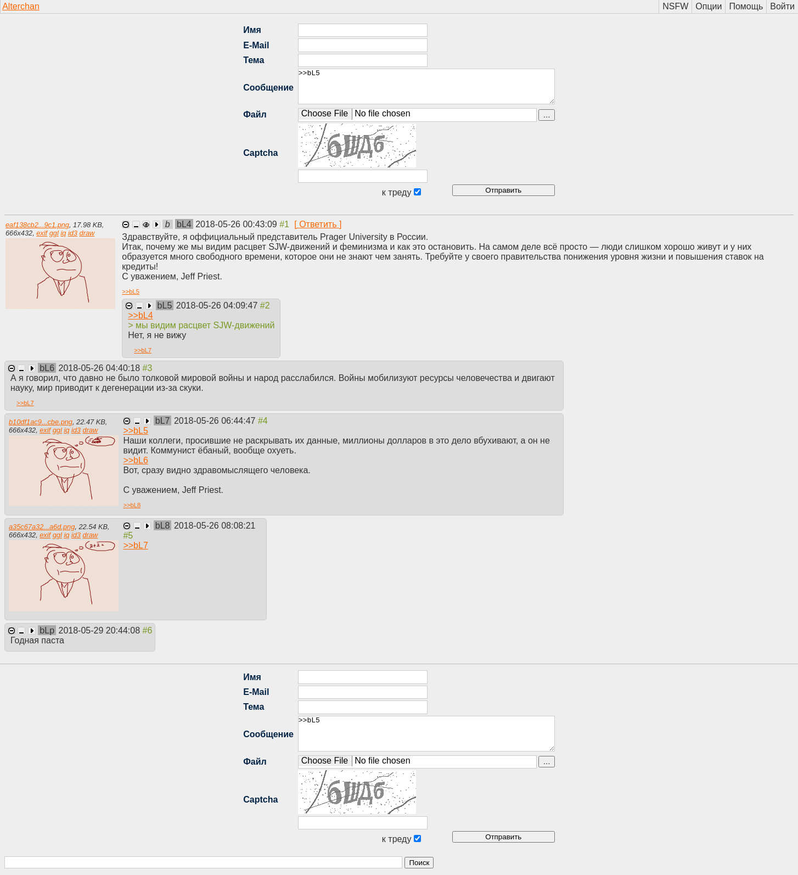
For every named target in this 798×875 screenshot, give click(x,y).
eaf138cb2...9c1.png (37, 225)
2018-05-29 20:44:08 (101, 630)
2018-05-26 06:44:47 (216, 420)
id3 (72, 233)
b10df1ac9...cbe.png (40, 422)
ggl (54, 233)
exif (41, 233)
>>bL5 (426, 86)
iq (63, 233)
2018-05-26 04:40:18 (101, 368)
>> (130, 291)
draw (87, 233)
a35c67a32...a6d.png (42, 527)
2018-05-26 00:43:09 (237, 224)
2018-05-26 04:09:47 (218, 305)
